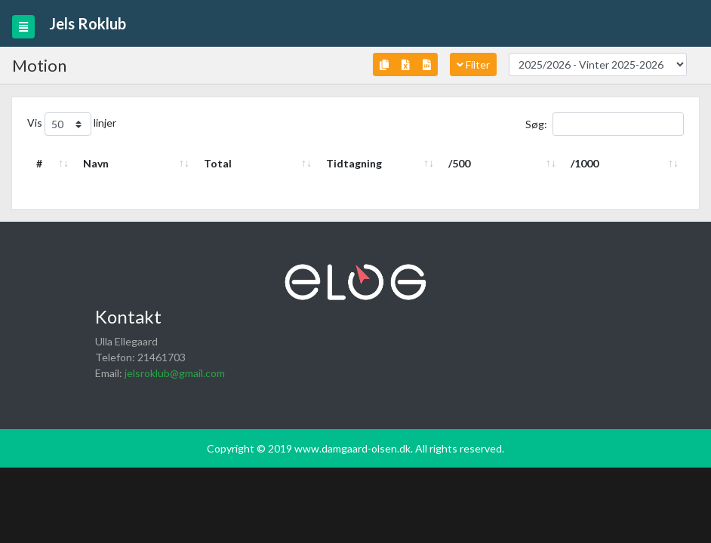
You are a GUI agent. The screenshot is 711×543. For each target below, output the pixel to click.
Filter (473, 64)
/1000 (585, 163)
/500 (459, 163)
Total (218, 163)
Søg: (604, 124)
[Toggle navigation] (23, 26)
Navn (96, 163)
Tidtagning (354, 163)
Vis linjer (71, 124)
